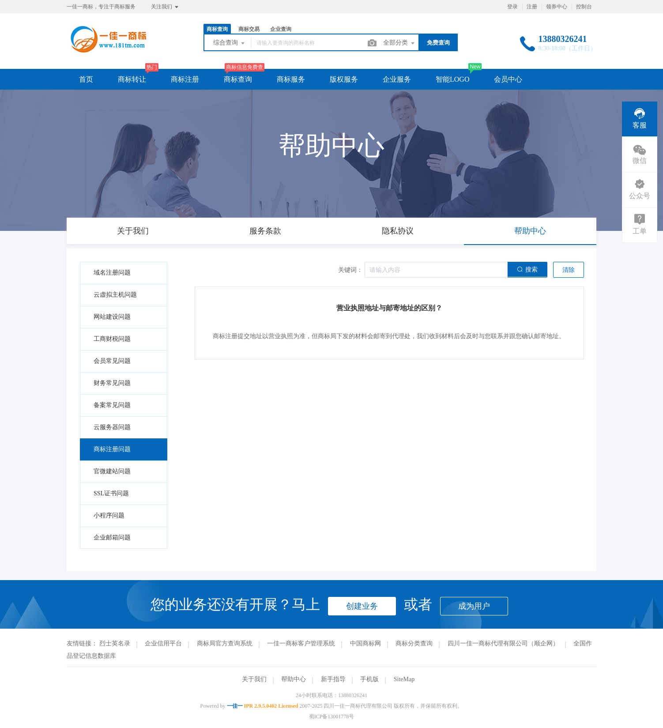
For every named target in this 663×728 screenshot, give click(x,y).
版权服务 (344, 79)
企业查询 (280, 29)
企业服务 (397, 79)
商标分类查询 (414, 643)
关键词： (350, 270)
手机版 (369, 679)
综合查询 (229, 43)
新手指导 (333, 679)
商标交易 (249, 29)
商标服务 (291, 79)
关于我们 (254, 679)
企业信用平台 (163, 643)
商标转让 (132, 79)
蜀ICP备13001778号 (331, 716)
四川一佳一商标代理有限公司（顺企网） (503, 643)
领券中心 (556, 7)
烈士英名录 (114, 643)
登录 (512, 7)
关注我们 (165, 7)
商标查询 (217, 29)
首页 (86, 79)
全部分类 (399, 43)
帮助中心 (293, 679)
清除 (568, 270)
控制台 (584, 7)
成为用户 (474, 606)
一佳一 (235, 706)
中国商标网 (365, 643)
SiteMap (404, 679)
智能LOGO (452, 79)
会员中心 (508, 79)
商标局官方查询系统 (224, 643)
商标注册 (185, 79)
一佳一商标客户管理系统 (301, 643)
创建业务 (362, 606)
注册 (532, 7)
